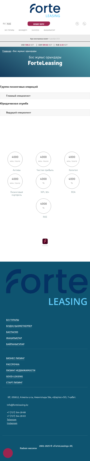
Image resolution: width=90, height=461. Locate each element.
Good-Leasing (14, 376)
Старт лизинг (14, 382)
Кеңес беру (38, 24)
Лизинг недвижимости (20, 370)
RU (4, 23)
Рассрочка (12, 364)
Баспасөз (12, 332)
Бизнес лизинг (15, 358)
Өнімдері (23, 30)
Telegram (11, 419)
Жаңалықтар (49, 30)
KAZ (9, 23)
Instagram (12, 423)
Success (35, 30)
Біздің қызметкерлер (19, 326)
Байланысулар (15, 344)
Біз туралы (9, 30)
